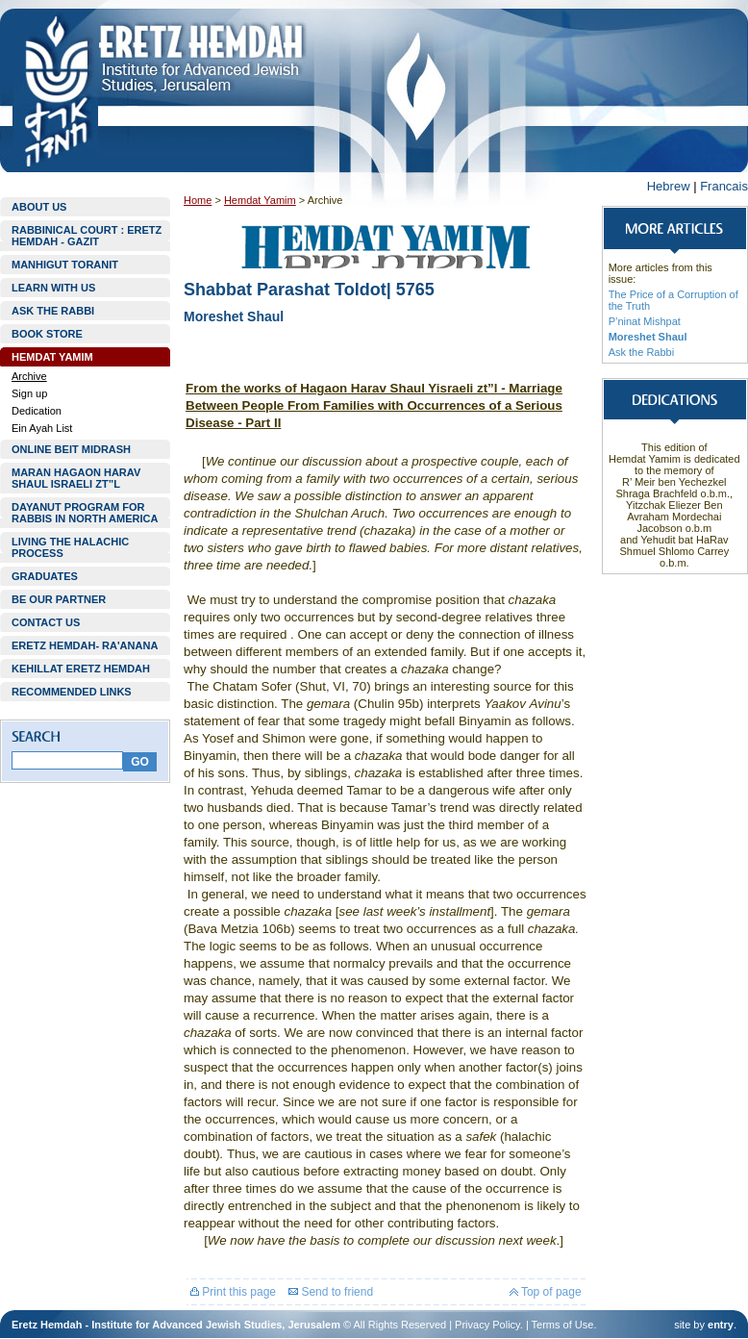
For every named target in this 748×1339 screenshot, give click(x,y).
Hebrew (668, 186)
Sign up (29, 393)
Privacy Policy (487, 1324)
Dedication (37, 411)
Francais (724, 186)
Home (198, 200)
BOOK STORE (47, 334)
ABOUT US (39, 207)
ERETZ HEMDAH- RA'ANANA (85, 645)
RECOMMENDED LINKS (72, 691)
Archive (29, 376)
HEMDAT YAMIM (52, 357)
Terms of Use (563, 1324)
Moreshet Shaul (648, 336)
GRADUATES (45, 576)
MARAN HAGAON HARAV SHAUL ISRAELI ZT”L (76, 478)
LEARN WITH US (53, 287)
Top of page (546, 1292)
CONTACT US (46, 622)
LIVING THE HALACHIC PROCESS (70, 547)
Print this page (233, 1292)
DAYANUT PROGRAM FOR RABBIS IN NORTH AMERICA (85, 512)
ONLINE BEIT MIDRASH (71, 449)
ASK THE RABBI (53, 310)
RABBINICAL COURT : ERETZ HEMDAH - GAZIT (87, 235)
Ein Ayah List (42, 428)
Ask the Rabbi (641, 352)
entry (721, 1324)
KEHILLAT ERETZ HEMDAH (81, 668)
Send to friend (330, 1292)
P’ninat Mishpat (645, 321)
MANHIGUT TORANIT (65, 264)
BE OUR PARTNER (59, 599)
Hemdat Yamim (260, 200)
